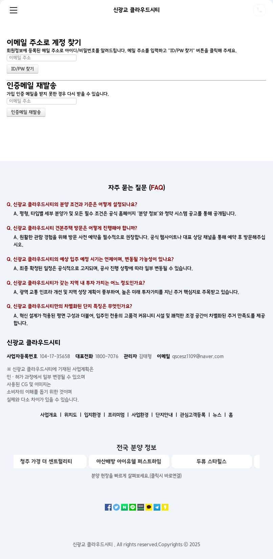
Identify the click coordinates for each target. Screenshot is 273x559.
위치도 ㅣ (73, 415)
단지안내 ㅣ (167, 415)
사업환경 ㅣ (143, 415)
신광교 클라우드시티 (136, 10)
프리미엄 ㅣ (119, 415)
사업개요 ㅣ (51, 415)
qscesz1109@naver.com (190, 356)
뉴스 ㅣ (220, 415)
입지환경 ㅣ (95, 415)
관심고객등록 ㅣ (195, 415)
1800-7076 (96, 356)
